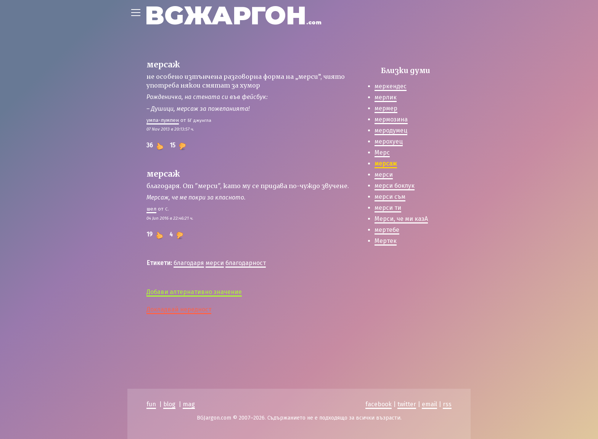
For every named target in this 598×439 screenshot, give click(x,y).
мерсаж (386, 163)
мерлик (386, 97)
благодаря (189, 263)
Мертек (386, 240)
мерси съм (390, 196)
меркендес (391, 86)
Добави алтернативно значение (194, 291)
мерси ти (388, 207)
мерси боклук (395, 185)
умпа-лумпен (162, 120)
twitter (406, 404)
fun (151, 404)
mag (189, 404)
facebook (378, 404)
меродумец (391, 130)
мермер (386, 108)
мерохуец (389, 141)
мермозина (391, 119)
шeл (151, 209)
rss (447, 404)
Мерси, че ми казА (401, 218)
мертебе (387, 229)
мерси (215, 263)
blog (169, 404)
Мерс (382, 152)
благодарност (245, 263)
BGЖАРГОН (233, 15)
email (429, 404)
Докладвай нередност (178, 309)
